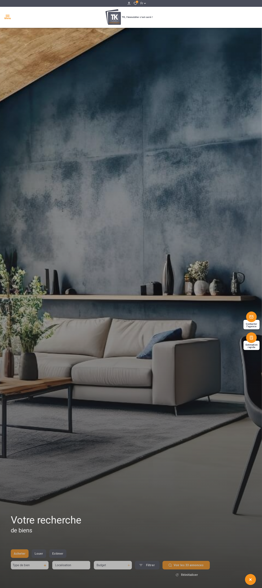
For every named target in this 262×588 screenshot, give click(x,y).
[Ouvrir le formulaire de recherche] (147, 571)
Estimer (57, 559)
